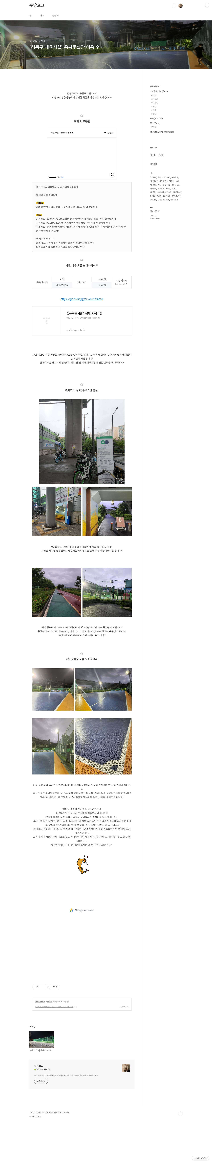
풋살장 (49, 1001)
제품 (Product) (156, 118)
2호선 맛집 (167, 196)
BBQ (159, 200)
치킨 (159, 185)
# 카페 (153, 110)
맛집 (159, 177)
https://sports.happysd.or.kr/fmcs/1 (81, 299)
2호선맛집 (160, 192)
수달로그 (37, 6)
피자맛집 (153, 185)
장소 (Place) (40, 1001)
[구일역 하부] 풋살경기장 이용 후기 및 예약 (54, 1006)
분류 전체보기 (155, 86)
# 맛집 (153, 95)
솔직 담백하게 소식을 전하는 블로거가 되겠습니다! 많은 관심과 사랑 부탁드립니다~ (66, 1075)
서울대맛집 (166, 177)
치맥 (177, 181)
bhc (173, 185)
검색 (174, 6)
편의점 (168, 189)
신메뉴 (174, 189)
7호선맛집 (174, 200)
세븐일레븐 (154, 181)
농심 (169, 185)
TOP (180, 1113)
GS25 (152, 196)
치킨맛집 (166, 200)
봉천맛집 (175, 177)
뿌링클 (158, 196)
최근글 (152, 155)
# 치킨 (153, 106)
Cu (178, 185)
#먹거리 (154, 103)
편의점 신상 (176, 196)
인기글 (160, 155)
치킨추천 (168, 192)
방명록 (55, 15)
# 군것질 (154, 99)
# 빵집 (153, 114)
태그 (42, 15)
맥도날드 (153, 189)
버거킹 (152, 192)
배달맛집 (171, 181)
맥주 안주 (162, 181)
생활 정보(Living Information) (162, 132)
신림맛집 (161, 189)
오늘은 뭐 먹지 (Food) (159, 91)
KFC (164, 185)
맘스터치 (153, 177)
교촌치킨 (153, 200)
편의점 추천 (177, 192)
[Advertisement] (82, 910)
